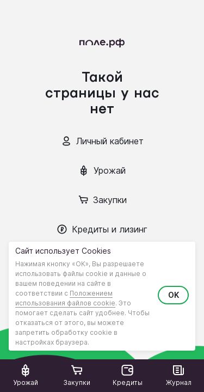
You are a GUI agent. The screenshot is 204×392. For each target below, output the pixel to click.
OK (173, 294)
